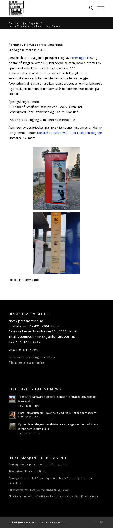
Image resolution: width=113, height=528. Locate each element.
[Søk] (89, 8)
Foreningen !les (81, 57)
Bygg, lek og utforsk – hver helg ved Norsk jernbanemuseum (57, 413)
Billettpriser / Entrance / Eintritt (28, 471)
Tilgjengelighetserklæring (27, 362)
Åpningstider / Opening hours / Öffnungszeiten (38, 464)
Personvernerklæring (52, 522)
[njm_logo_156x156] (47, 8)
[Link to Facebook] (95, 522)
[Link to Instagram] (101, 522)
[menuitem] (89, 8)
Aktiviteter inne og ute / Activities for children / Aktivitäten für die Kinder (53, 496)
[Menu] (98, 8)
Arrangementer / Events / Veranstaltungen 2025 (39, 490)
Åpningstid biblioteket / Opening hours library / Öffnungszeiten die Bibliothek (51, 480)
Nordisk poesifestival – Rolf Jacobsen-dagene (69, 132)
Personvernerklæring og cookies (32, 357)
